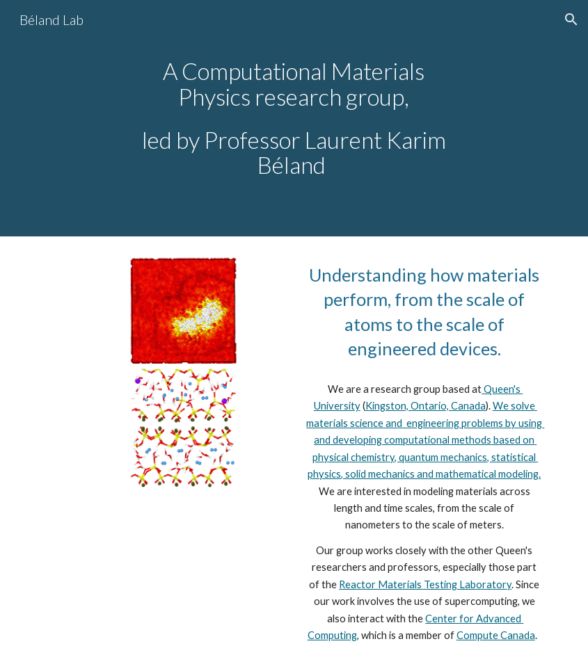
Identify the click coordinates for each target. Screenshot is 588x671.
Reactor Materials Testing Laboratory (425, 584)
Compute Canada (495, 635)
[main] (294, 118)
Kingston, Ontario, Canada (425, 406)
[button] (571, 19)
